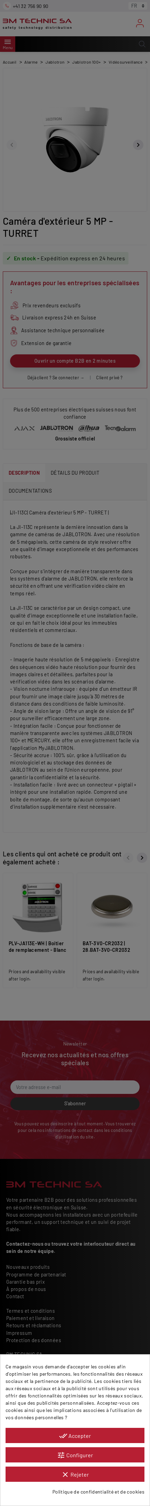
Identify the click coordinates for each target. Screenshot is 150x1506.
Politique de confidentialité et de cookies (98, 1492)
